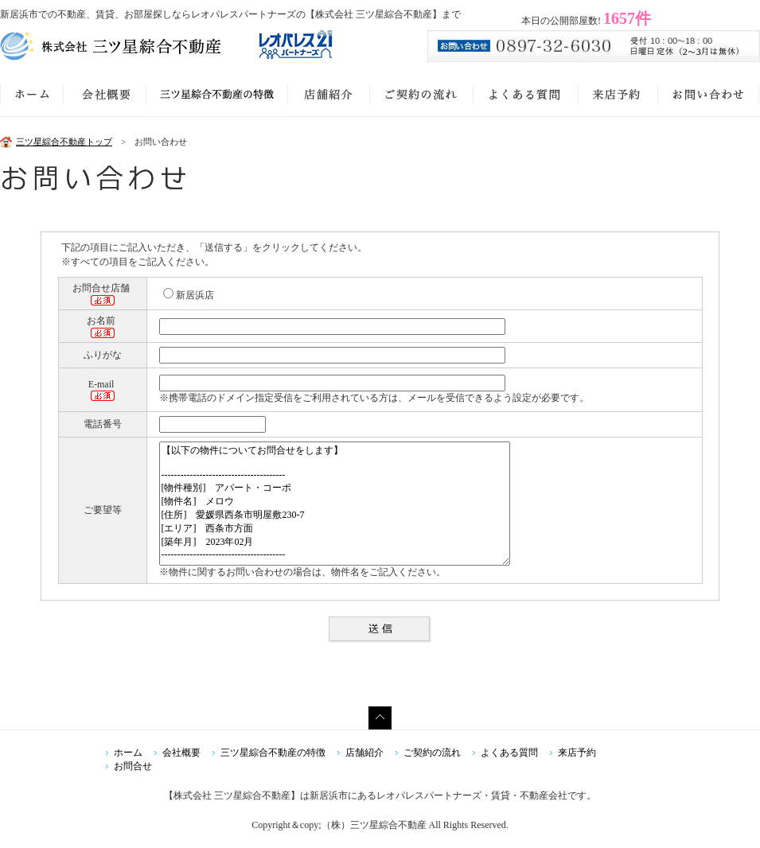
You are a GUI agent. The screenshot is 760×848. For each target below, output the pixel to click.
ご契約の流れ (432, 752)
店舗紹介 (364, 752)
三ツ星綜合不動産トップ (64, 141)
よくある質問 (509, 752)
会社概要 (181, 752)
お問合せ (133, 766)
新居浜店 (188, 295)
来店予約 (577, 752)
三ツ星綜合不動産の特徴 (272, 752)
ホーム (128, 752)
